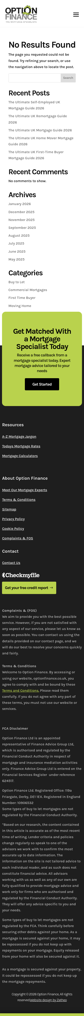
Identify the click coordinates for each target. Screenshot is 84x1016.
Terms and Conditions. (20, 690)
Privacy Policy (13, 519)
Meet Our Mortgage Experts (24, 490)
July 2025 (16, 243)
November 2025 (22, 220)
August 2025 (19, 235)
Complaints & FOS (17, 538)
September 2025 (22, 227)
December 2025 (21, 212)
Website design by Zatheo (48, 1000)
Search (68, 78)
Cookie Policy (13, 528)
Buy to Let (17, 282)
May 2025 (17, 259)
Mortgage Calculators (20, 456)
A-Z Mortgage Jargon (19, 436)
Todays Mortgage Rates (21, 446)
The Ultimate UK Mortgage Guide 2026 (40, 130)
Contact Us (11, 563)
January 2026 (20, 204)
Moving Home (20, 306)
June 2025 (17, 251)
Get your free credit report (26, 587)
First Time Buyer (22, 298)
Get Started (42, 384)
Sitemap (9, 509)
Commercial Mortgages (28, 290)
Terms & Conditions (18, 499)
